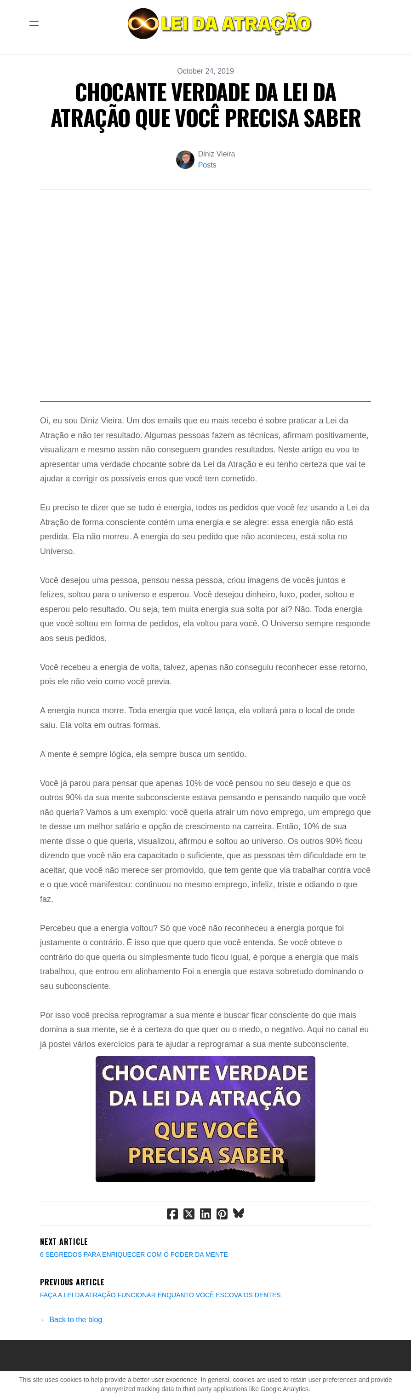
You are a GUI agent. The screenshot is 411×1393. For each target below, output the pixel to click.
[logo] (217, 23)
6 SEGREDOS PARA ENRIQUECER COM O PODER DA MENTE (134, 1254)
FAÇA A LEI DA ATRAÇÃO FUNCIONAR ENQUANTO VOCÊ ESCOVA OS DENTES (160, 1295)
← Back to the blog (71, 1320)
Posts (207, 165)
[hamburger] (34, 23)
